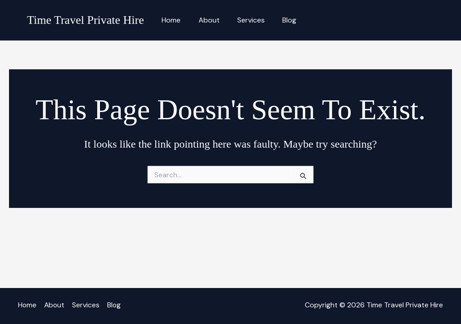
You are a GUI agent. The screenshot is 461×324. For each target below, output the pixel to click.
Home (169, 20)
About (204, 20)
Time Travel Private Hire (85, 20)
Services (243, 20)
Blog (278, 20)
